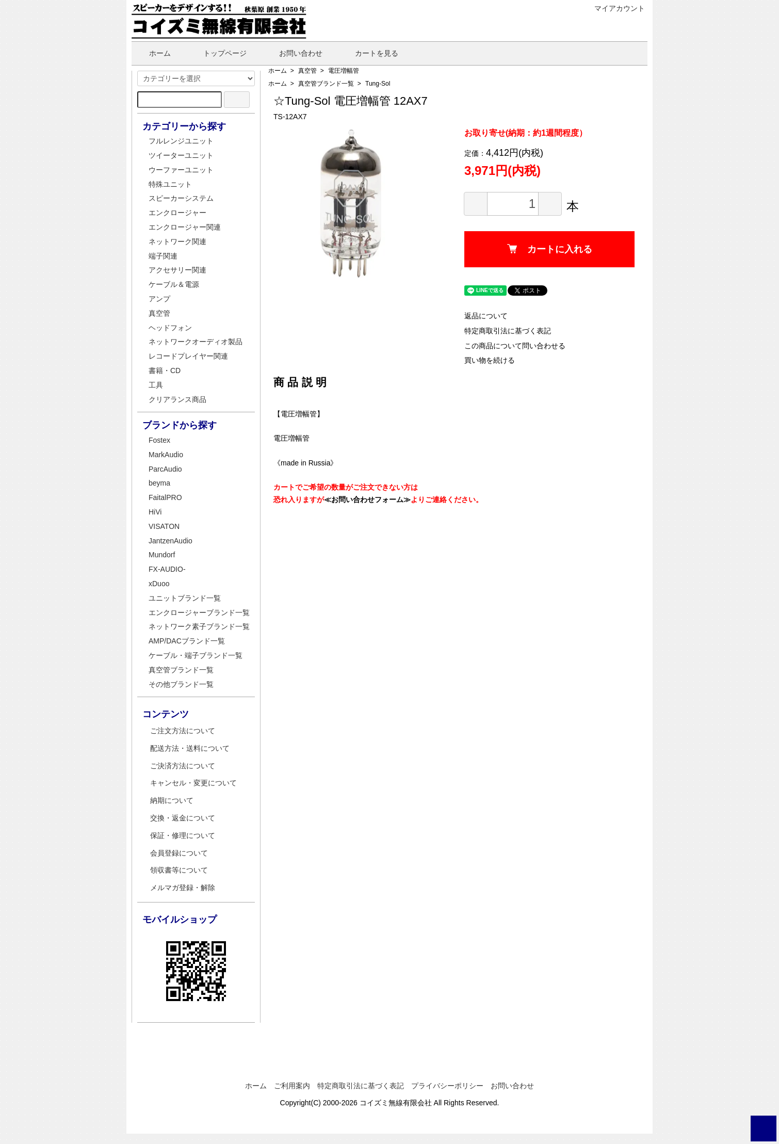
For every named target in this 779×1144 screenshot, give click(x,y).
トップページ (217, 53)
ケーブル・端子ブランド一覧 (195, 655)
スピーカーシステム (181, 198)
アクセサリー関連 (177, 270)
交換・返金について (182, 818)
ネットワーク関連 (177, 241)
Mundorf (162, 555)
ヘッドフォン (170, 328)
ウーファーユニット (181, 170)
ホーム (152, 53)
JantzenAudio (170, 541)
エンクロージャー (177, 212)
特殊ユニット (170, 184)
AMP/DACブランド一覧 (187, 641)
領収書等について (179, 870)
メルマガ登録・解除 (182, 887)
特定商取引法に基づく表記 (507, 331)
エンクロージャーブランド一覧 (199, 612)
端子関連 (163, 256)
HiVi (155, 512)
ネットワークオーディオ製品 (195, 341)
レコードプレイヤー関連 (188, 356)
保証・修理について (182, 835)
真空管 (307, 70)
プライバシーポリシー (447, 1086)
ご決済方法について (182, 766)
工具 (156, 385)
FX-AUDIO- (167, 569)
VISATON (164, 526)
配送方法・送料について (190, 748)
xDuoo (159, 583)
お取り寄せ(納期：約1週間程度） (525, 132)
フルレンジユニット (181, 141)
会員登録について (179, 853)
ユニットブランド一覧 (185, 598)
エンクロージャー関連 (185, 227)
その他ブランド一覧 (181, 684)
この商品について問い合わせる (514, 346)
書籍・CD (165, 370)
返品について (486, 316)
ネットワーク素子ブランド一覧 (199, 626)
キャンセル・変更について (193, 783)
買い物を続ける (489, 360)
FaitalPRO (165, 497)
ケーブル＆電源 (174, 284)
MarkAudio (166, 454)
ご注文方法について (182, 731)
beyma (159, 483)
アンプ (159, 299)
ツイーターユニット (181, 155)
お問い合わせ (293, 53)
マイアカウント (614, 8)
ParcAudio (165, 469)
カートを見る (369, 53)
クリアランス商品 (177, 399)
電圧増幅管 (343, 70)
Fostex (159, 440)
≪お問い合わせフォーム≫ (367, 499)
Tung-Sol (377, 83)
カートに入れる (549, 249)
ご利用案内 (292, 1086)
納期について (171, 800)
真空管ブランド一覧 (326, 83)
